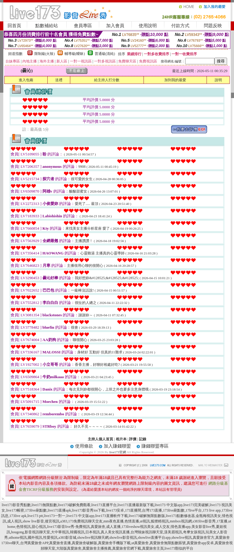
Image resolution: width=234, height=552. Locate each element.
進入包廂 (26, 80)
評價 (132, 439)
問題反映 (213, 25)
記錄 (142, 439)
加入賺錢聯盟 (117, 446)
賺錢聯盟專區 (155, 446)
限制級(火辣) (44, 54)
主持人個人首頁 (100, 439)
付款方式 (180, 25)
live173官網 (117, 452)
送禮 (58, 80)
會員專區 (83, 25)
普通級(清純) (105, 54)
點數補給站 (46, 25)
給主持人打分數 (106, 80)
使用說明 (148, 25)
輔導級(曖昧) (75, 54)
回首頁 (14, 25)
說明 (218, 80)
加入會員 (115, 25)
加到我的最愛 (175, 80)
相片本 (121, 439)
